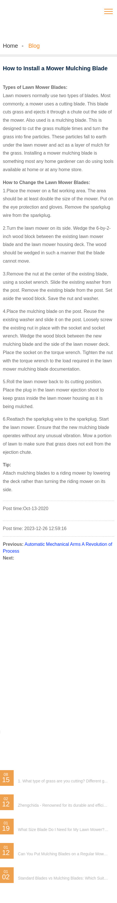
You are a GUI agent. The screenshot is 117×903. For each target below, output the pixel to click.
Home (10, 46)
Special (33, 635)
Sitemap (16, 635)
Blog (34, 46)
